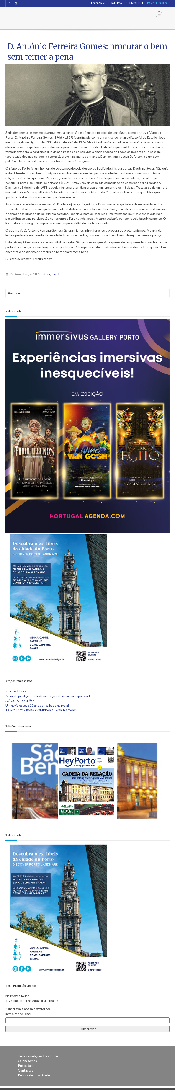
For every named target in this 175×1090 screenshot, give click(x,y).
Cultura (44, 274)
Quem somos (27, 1061)
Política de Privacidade (34, 1075)
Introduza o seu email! (19, 1013)
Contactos (25, 1070)
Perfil (55, 274)
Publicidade (26, 1065)
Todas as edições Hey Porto (38, 1056)
